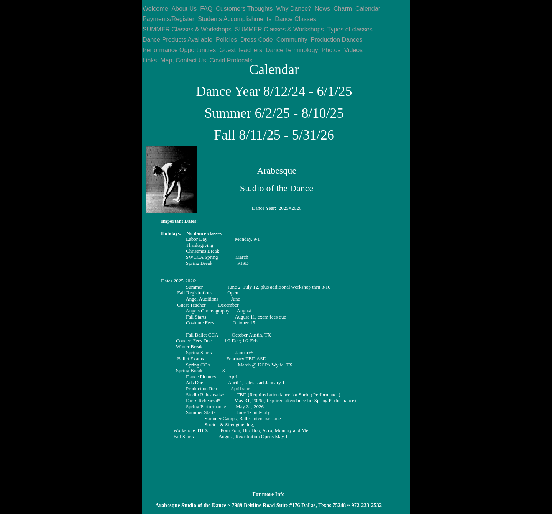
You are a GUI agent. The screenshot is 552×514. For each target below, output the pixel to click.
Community (291, 39)
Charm (343, 8)
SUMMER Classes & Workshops (187, 29)
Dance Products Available (177, 39)
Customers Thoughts (244, 8)
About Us (184, 8)
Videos (353, 50)
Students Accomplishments (234, 19)
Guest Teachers (240, 50)
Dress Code (256, 39)
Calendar (367, 8)
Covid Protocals (230, 60)
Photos (331, 50)
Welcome (155, 8)
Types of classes (350, 29)
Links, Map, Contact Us (174, 60)
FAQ (206, 8)
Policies (226, 39)
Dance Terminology (292, 50)
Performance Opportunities (179, 50)
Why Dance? (293, 8)
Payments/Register (168, 19)
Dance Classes (295, 19)
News (322, 8)
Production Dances (337, 39)
